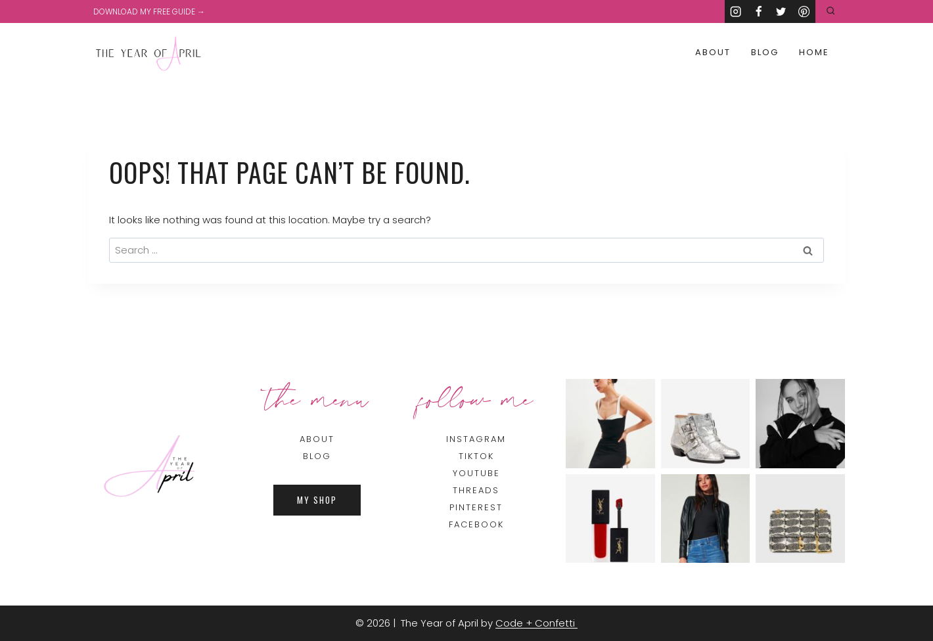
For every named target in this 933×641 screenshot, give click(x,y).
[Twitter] (781, 11)
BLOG (317, 456)
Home (814, 52)
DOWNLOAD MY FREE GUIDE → (149, 11)
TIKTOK (476, 456)
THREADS (476, 490)
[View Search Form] (831, 11)
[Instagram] (736, 11)
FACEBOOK (476, 524)
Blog (765, 52)
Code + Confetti (536, 623)
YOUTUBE (476, 473)
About (713, 52)
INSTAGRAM (476, 439)
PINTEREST (476, 507)
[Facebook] (758, 11)
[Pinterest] (803, 11)
